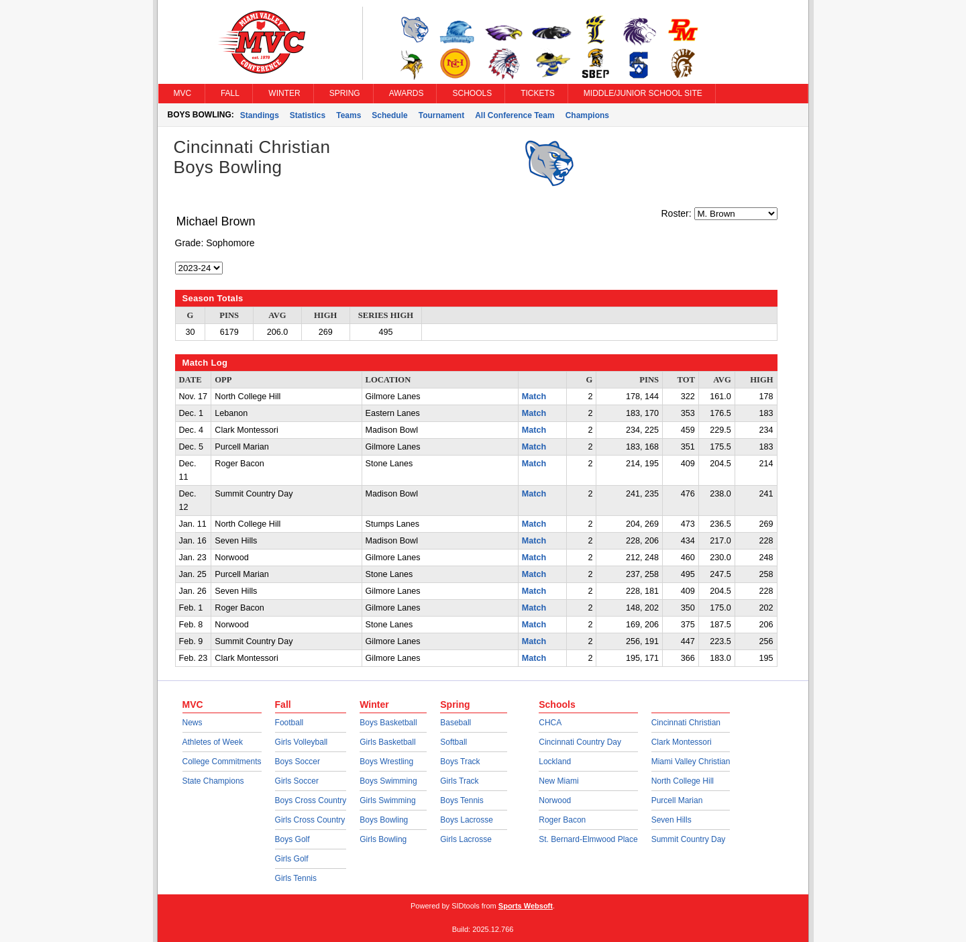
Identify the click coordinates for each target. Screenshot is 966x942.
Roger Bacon (562, 820)
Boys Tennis (461, 800)
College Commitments (222, 761)
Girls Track (459, 781)
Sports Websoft (525, 906)
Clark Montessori (681, 742)
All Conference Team (514, 115)
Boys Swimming (388, 781)
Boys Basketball (388, 722)
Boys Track (460, 761)
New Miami (558, 781)
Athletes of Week (213, 742)
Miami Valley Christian (691, 761)
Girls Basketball (387, 742)
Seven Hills (671, 820)
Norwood (555, 800)
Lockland (555, 761)
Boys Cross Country (311, 800)
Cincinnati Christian (685, 722)
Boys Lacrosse (466, 820)
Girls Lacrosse (466, 839)
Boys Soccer (297, 761)
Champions (587, 115)
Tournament (441, 115)
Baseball (455, 722)
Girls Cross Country (310, 820)
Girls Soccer (297, 781)
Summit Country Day (688, 839)
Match (534, 396)
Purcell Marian (677, 800)
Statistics (307, 115)
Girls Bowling (383, 839)
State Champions (213, 781)
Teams (348, 115)
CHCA (550, 722)
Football (289, 722)
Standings (259, 115)
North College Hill (682, 781)
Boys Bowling (384, 820)
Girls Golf (292, 858)
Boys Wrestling (386, 761)
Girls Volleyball (301, 742)
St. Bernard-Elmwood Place (588, 839)
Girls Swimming (387, 800)
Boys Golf (292, 839)
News (192, 722)
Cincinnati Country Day (580, 742)
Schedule (389, 115)
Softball (453, 742)
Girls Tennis (296, 878)
